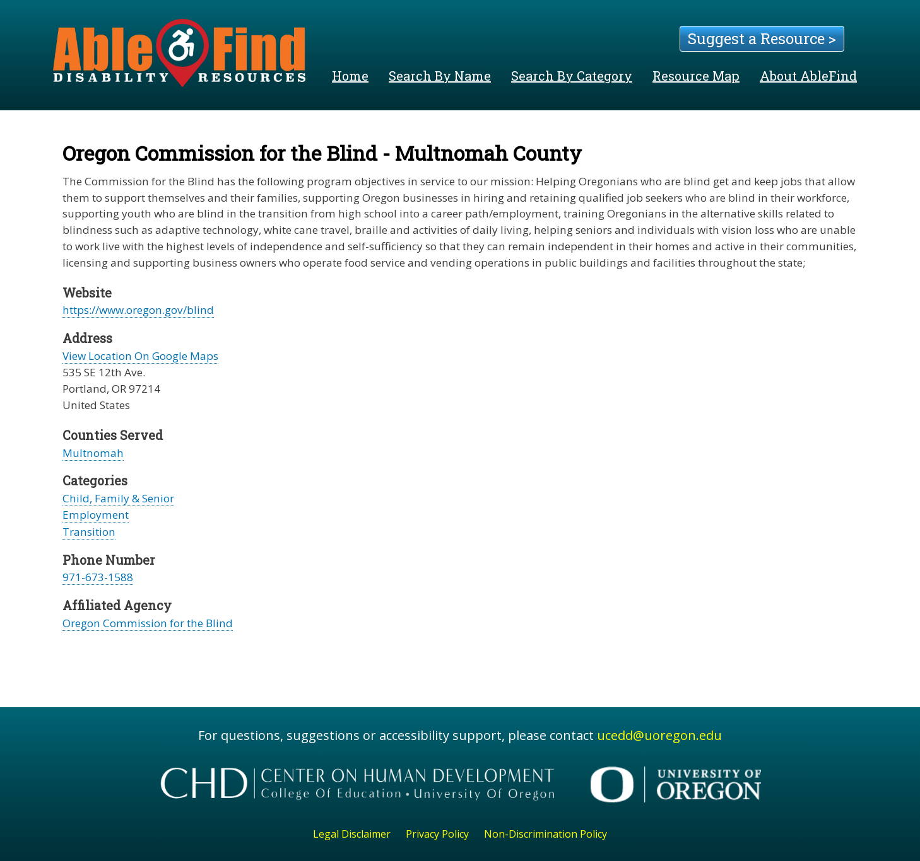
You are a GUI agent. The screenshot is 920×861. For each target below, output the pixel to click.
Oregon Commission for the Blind (147, 623)
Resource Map (696, 75)
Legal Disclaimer (352, 834)
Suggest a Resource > (762, 38)
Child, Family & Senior (118, 498)
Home (350, 75)
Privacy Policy (437, 834)
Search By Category (571, 75)
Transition (88, 531)
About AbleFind (808, 75)
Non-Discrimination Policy (545, 834)
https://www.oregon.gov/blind (138, 310)
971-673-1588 (97, 577)
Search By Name (440, 75)
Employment (95, 514)
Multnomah (93, 453)
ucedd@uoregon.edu (659, 735)
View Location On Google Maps (140, 356)
